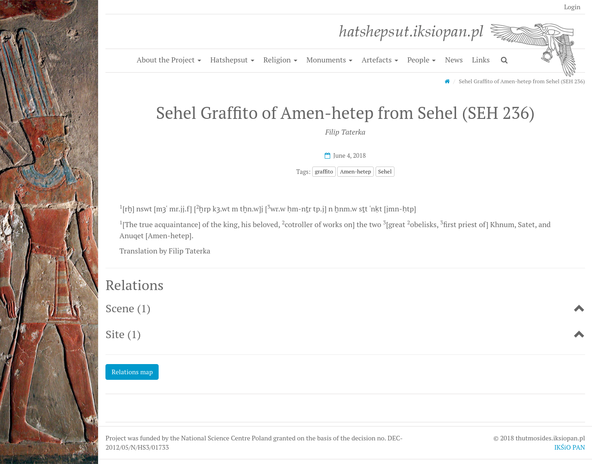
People (421, 60)
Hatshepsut (232, 60)
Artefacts (380, 60)
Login (572, 6)
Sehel (385, 171)
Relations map (132, 371)
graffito (324, 171)
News (453, 60)
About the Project (169, 60)
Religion (280, 60)
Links (481, 60)
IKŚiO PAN (569, 447)
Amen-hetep (355, 171)
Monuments (330, 60)
